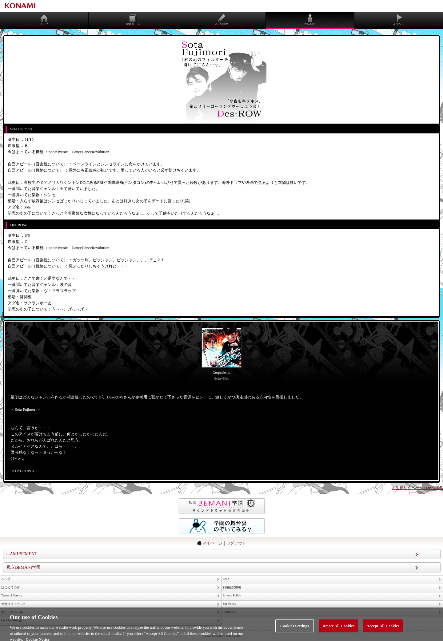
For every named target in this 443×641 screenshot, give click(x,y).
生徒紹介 (310, 20)
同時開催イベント (398, 20)
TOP (44, 20)
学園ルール (133, 20)
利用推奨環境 (232, 587)
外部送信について (13, 604)
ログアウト (236, 543)
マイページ (212, 543)
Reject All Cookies (338, 628)
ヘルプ (5, 579)
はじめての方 (10, 587)
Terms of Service (11, 595)
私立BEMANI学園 (23, 567)
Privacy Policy (232, 595)
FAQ (226, 578)
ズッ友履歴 (221, 20)
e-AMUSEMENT (21, 554)
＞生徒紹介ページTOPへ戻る (417, 488)
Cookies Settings (294, 628)
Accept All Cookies (382, 628)
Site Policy (229, 603)
